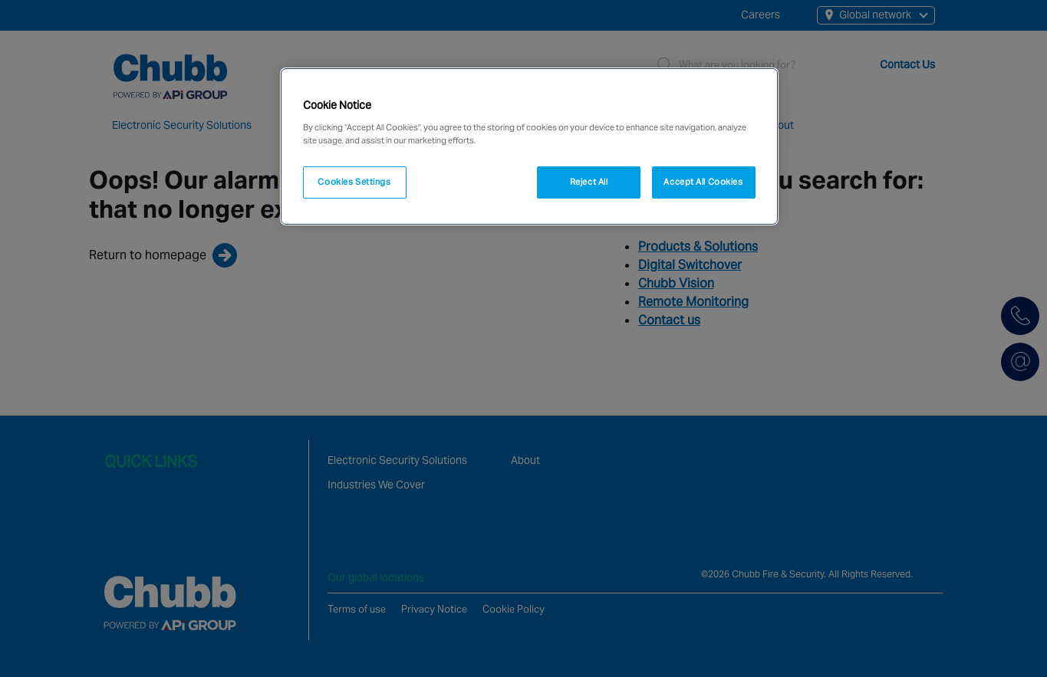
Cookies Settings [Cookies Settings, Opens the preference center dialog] (354, 181)
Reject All (589, 181)
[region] (529, 146)
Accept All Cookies (702, 181)
